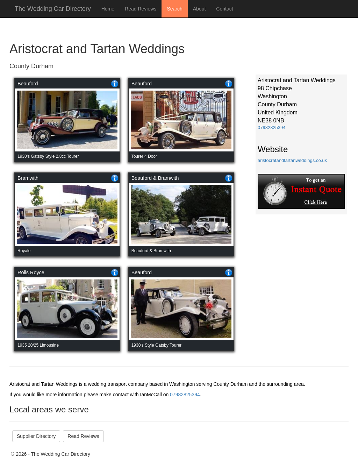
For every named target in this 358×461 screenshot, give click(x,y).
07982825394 (272, 127)
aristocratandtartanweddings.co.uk (292, 160)
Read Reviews (140, 9)
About (199, 9)
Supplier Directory (36, 436)
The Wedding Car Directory (53, 8)
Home (107, 9)
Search (174, 9)
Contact (224, 9)
